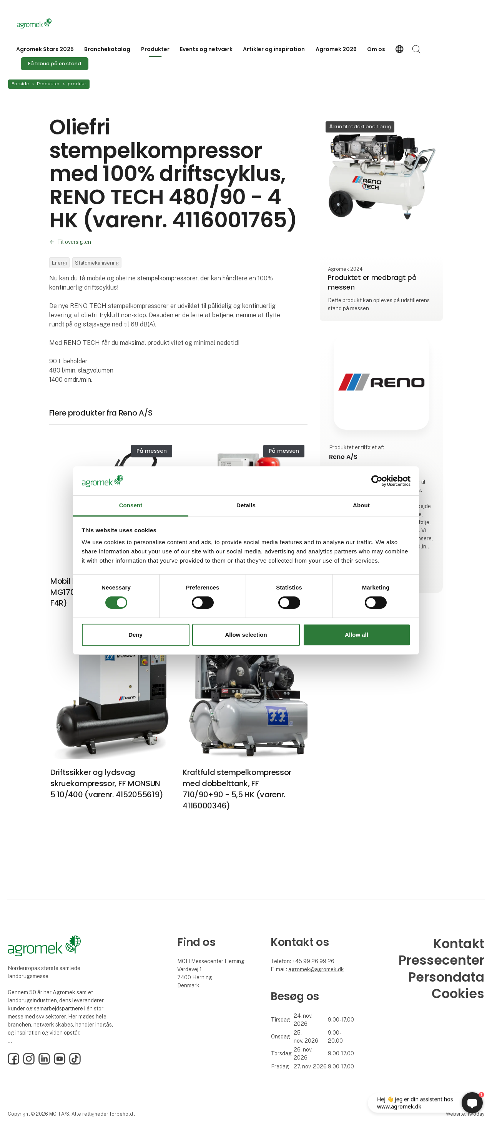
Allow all (356, 634)
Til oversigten (74, 242)
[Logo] (47, 23)
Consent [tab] (131, 505)
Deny (135, 634)
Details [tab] (246, 505)
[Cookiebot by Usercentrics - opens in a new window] (377, 481)
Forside (20, 83)
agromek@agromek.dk (316, 969)
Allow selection (246, 634)
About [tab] (361, 505)
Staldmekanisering (97, 263)
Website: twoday (465, 1114)
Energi (59, 263)
